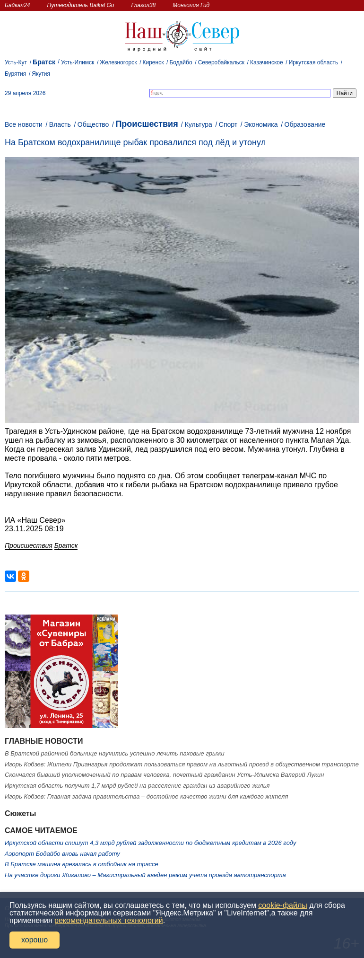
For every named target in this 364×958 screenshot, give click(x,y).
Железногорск (118, 62)
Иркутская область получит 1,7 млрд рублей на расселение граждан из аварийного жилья (137, 785)
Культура (198, 124)
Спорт (228, 124)
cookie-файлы (282, 905)
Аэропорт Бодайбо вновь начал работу (62, 853)
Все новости (24, 124)
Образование (305, 124)
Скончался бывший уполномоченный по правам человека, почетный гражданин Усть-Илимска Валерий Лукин (164, 774)
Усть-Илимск (77, 62)
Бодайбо (180, 62)
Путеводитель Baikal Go (80, 5)
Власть (60, 124)
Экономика (260, 124)
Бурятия (15, 73)
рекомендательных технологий (108, 920)
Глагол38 (143, 5)
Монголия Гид (191, 5)
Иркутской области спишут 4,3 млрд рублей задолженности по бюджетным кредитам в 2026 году (150, 842)
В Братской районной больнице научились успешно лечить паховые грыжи (115, 753)
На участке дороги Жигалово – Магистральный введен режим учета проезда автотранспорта (145, 875)
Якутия (41, 73)
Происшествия (146, 124)
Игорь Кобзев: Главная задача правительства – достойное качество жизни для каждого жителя (146, 796)
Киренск (153, 62)
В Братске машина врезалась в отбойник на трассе (81, 864)
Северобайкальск (221, 62)
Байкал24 (17, 5)
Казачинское (266, 62)
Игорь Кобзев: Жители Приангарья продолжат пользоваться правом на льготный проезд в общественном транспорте (182, 764)
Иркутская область (313, 62)
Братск (44, 62)
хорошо (34, 940)
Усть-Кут (16, 62)
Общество (93, 124)
